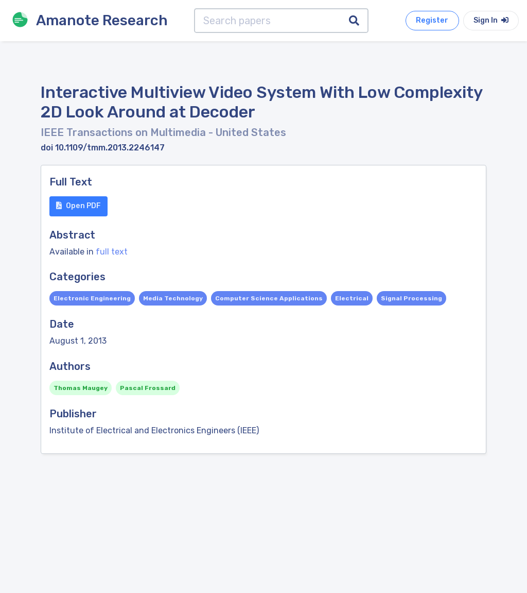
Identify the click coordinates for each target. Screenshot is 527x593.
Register (432, 20)
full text (112, 252)
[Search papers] (267, 20)
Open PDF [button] (78, 205)
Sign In (490, 20)
